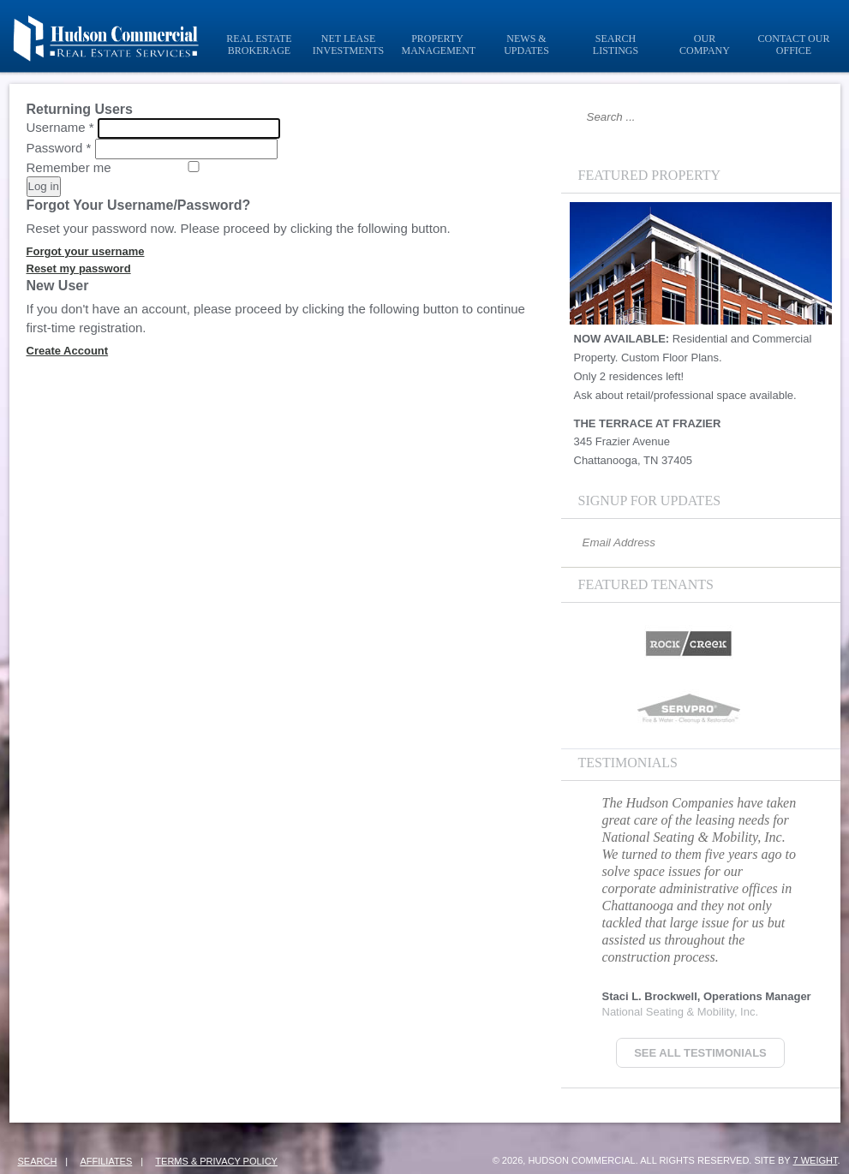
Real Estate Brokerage (258, 45)
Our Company (704, 45)
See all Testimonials (700, 1052)
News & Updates (526, 45)
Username (60, 127)
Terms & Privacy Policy (216, 1161)
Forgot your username (86, 251)
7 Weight (814, 1160)
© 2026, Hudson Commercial (564, 1160)
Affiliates (106, 1161)
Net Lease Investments (348, 45)
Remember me (69, 167)
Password (59, 147)
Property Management (439, 45)
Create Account (68, 350)
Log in (43, 186)
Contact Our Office (794, 45)
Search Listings (615, 45)
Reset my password (79, 268)
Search (37, 1161)
